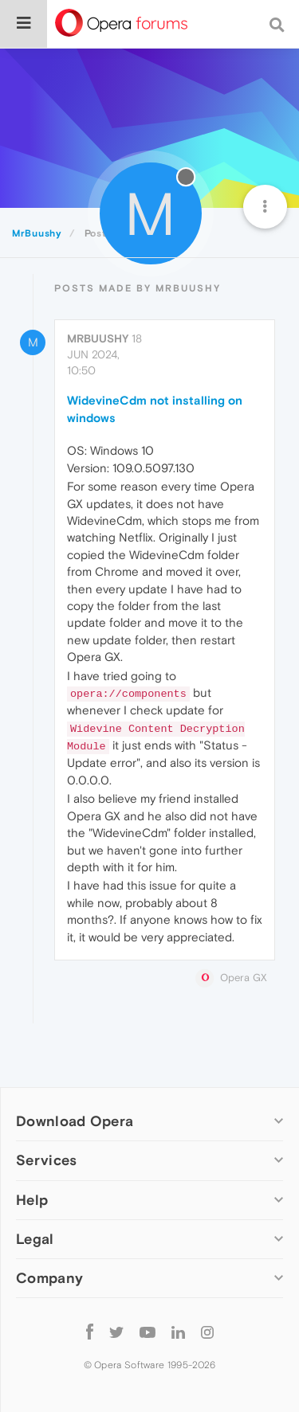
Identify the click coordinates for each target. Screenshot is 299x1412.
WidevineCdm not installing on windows (154, 408)
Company (49, 1277)
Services (46, 1160)
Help (32, 1199)
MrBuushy (97, 338)
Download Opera (74, 1121)
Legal (35, 1238)
